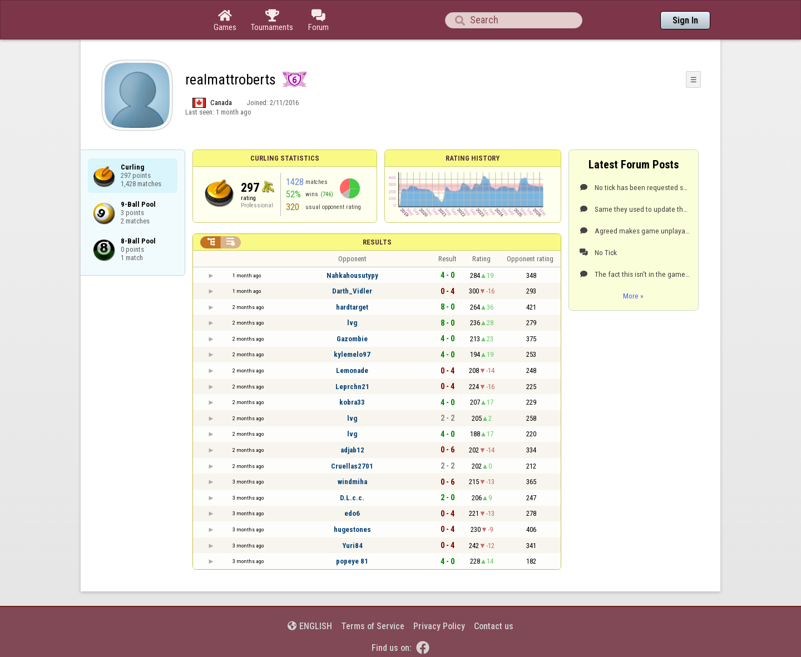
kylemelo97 (352, 354)
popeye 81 (352, 561)
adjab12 (352, 450)
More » (633, 295)
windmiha (352, 481)
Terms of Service (372, 626)
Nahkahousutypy (352, 275)
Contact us (493, 626)
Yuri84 (352, 545)
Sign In (685, 20)
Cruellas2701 (352, 466)
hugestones (352, 529)
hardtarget (352, 307)
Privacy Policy (439, 626)
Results (377, 242)
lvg (352, 322)
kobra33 (352, 402)
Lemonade (352, 370)
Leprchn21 (352, 386)
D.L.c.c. (352, 498)
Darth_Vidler (352, 291)
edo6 (352, 513)
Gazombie (352, 339)
